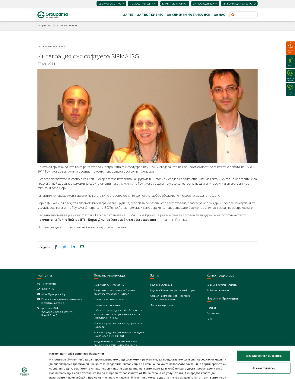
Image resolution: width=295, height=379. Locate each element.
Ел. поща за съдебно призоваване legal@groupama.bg (61, 300)
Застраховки (44, 25)
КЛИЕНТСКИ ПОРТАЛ (174, 3)
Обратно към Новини (52, 46)
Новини (211, 307)
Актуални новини (67, 25)
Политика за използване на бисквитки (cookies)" (85, 356)
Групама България (161, 285)
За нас (219, 15)
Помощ (142, 3)
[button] (56, 247)
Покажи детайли (223, 371)
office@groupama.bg (53, 294)
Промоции (213, 313)
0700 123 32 (47, 289)
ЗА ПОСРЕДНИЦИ (203, 3)
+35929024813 (49, 284)
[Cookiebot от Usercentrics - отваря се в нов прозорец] (24, 371)
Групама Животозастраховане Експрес (172, 290)
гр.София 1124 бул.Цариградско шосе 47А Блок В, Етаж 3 (56, 311)
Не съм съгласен (263, 337)
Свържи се (109, 3)
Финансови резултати (163, 305)
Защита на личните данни (109, 285)
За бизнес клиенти (218, 290)
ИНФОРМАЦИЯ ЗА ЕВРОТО (239, 3)
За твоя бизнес (150, 15)
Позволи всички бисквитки (264, 325)
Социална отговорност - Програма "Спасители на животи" (170, 297)
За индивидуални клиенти (222, 285)
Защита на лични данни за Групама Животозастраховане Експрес (114, 292)
